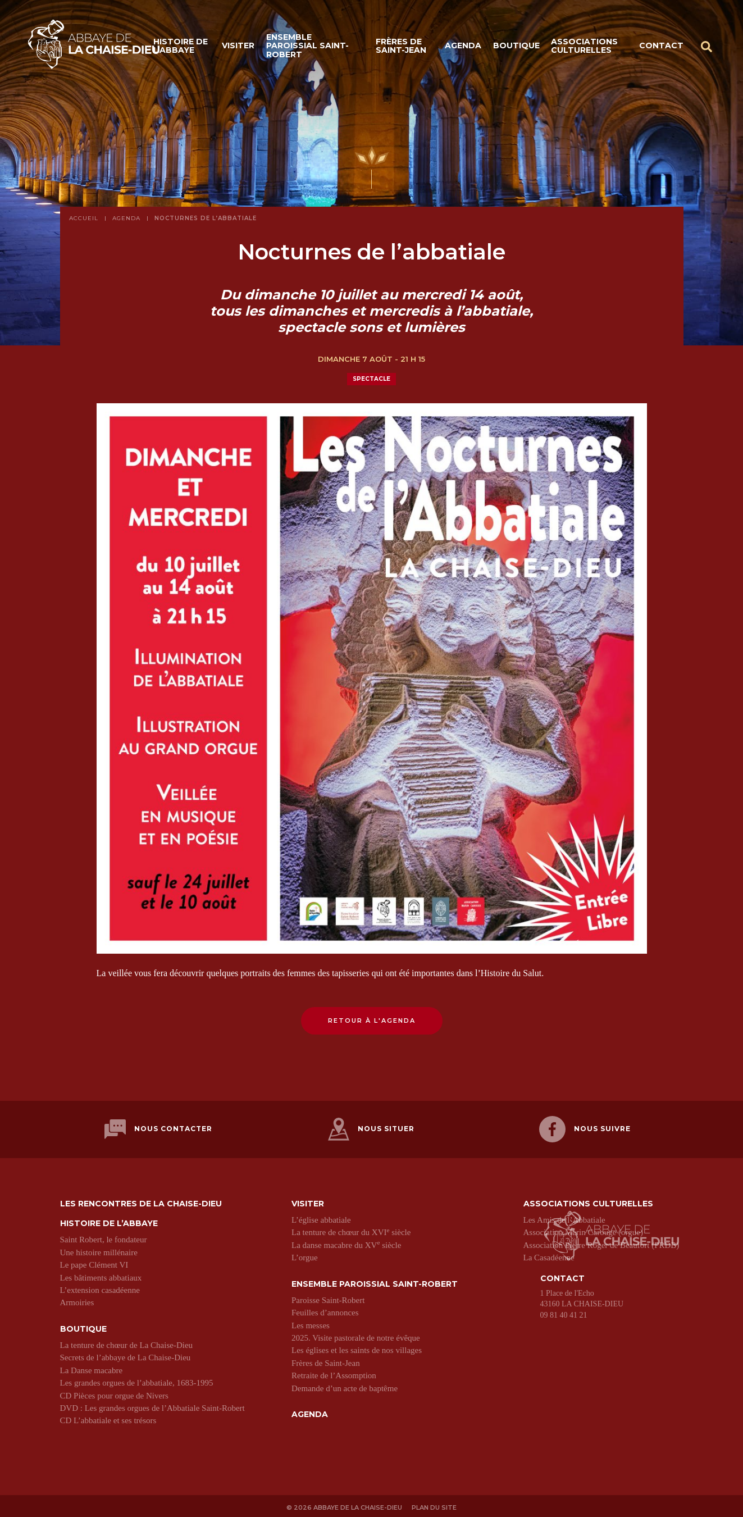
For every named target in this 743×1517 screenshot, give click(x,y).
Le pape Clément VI (94, 1262)
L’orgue (304, 1255)
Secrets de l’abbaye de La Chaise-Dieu (125, 1355)
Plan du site (434, 1504)
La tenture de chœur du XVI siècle (351, 1230)
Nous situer (371, 1128)
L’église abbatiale (321, 1217)
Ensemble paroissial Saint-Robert (307, 46)
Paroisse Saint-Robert (327, 1297)
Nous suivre (585, 1128)
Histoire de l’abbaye (180, 46)
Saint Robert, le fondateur (103, 1237)
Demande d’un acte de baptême (344, 1385)
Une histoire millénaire (99, 1249)
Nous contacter (158, 1128)
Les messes (310, 1322)
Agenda (463, 46)
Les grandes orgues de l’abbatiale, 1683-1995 (136, 1380)
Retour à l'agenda (372, 1020)
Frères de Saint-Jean (401, 46)
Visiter (238, 46)
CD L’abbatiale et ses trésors (108, 1418)
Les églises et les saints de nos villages (356, 1347)
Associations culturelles (584, 46)
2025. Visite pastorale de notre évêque (355, 1335)
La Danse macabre (91, 1367)
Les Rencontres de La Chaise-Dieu (141, 1201)
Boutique (516, 46)
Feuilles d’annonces (325, 1310)
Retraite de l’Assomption (333, 1373)
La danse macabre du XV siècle (346, 1242)
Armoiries (77, 1300)
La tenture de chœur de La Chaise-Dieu (126, 1342)
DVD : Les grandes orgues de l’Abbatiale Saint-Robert (152, 1405)
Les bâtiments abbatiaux (101, 1274)
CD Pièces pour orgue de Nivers (114, 1392)
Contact (661, 46)
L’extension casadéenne (100, 1287)
